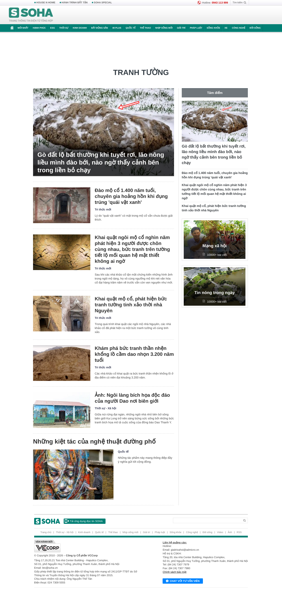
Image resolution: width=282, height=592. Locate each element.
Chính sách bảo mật (174, 572)
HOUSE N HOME (45, 2)
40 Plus (116, 28)
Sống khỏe (213, 28)
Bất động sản (99, 28)
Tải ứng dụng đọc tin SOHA (84, 521)
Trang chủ (45, 532)
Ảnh (230, 532)
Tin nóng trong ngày (214, 293)
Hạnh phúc (39, 28)
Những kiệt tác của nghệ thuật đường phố (94, 441)
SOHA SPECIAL (103, 2)
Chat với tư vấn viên (183, 581)
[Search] (206, 520)
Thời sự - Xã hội (105, 408)
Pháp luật (196, 28)
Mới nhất (23, 28)
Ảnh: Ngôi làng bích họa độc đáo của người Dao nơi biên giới (132, 398)
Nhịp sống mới (164, 28)
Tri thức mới (103, 209)
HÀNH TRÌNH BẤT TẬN (75, 2)
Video (220, 532)
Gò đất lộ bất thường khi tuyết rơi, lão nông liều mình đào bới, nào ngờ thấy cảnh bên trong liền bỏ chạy (100, 162)
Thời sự (63, 28)
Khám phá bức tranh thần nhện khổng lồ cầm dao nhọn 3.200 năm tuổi (134, 354)
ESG (52, 28)
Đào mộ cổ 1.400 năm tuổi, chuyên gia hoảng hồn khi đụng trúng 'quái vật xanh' (131, 196)
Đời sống (255, 28)
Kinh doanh (80, 28)
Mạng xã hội (214, 246)
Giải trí (181, 28)
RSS (239, 532)
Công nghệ (238, 28)
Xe (225, 28)
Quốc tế (130, 28)
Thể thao (145, 28)
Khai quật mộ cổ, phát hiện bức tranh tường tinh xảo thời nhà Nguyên (131, 304)
